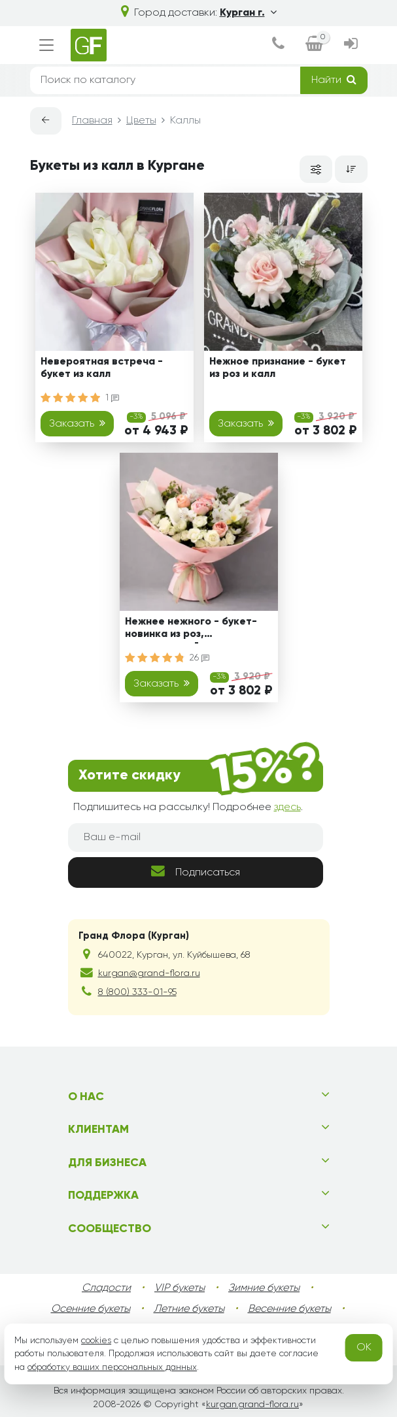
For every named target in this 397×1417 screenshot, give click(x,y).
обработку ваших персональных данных (112, 1367)
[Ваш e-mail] (195, 837)
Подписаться (195, 871)
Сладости (106, 1288)
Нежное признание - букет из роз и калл (277, 368)
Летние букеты (189, 1309)
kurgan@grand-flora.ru (149, 973)
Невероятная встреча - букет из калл (102, 368)
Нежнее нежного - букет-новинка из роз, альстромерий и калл (191, 630)
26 (199, 657)
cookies (96, 1340)
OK (363, 1348)
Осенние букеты (90, 1309)
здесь (287, 807)
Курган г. (248, 13)
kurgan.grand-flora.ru (252, 1404)
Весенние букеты (289, 1309)
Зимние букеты (264, 1288)
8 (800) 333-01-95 (137, 992)
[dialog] (278, 45)
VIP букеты (179, 1288)
